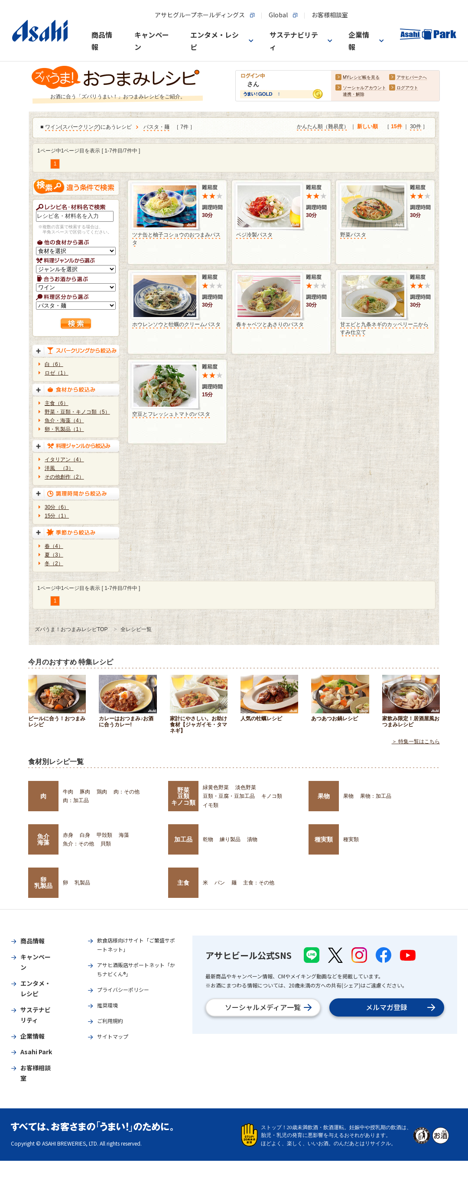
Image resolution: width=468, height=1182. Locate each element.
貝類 (106, 844)
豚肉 (85, 792)
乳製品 (82, 883)
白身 (85, 835)
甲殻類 (104, 835)
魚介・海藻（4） (64, 421)
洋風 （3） (59, 468)
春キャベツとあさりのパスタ (270, 324)
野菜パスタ (353, 235)
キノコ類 (271, 796)
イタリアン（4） (64, 460)
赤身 (68, 835)
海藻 (124, 835)
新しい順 (367, 127)
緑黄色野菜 (216, 787)
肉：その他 (127, 792)
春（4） (54, 546)
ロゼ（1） (56, 373)
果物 (324, 796)
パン (219, 883)
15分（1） (57, 516)
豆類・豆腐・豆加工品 (229, 796)
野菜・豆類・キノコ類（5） (77, 412)
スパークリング (80, 127)
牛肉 (68, 792)
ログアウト (407, 88)
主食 (183, 882)
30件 (415, 127)
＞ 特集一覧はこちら (416, 741)
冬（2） (54, 563)
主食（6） (56, 403)
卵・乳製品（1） (64, 429)
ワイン (53, 127)
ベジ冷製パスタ (254, 235)
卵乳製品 (43, 882)
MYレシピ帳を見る (361, 77)
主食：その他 (258, 883)
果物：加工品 (375, 796)
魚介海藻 (43, 839)
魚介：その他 (78, 844)
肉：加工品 (76, 800)
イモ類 (210, 805)
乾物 (208, 839)
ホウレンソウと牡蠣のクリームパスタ (176, 324)
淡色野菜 (245, 787)
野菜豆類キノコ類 (183, 796)
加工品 (183, 839)
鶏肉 (102, 792)
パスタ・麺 (156, 127)
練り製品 (230, 839)
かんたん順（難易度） (323, 127)
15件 (396, 127)
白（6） (54, 364)
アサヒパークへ (411, 77)
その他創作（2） (64, 477)
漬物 (252, 839)
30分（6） (57, 507)
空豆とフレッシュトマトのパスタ (171, 414)
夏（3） (54, 555)
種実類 (324, 839)
